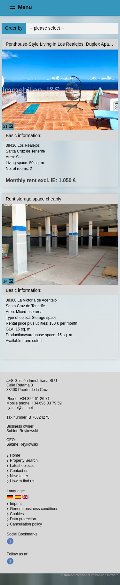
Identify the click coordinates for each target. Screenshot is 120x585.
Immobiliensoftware (104, 575)
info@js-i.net (22, 407)
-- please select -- (46, 28)
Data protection (23, 519)
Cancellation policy (26, 524)
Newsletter (19, 476)
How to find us (22, 481)
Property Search (24, 460)
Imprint (16, 503)
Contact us (19, 471)
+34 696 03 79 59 (47, 403)
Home (15, 455)
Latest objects (22, 465)
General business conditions (34, 508)
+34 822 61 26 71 (35, 398)
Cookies (17, 514)
